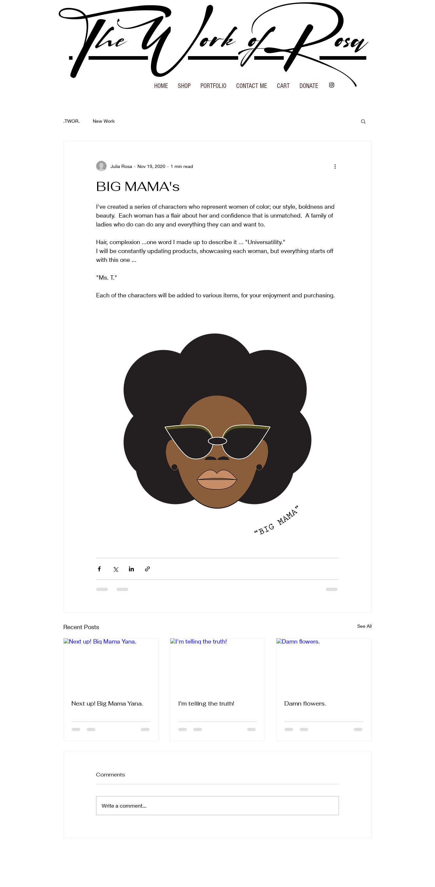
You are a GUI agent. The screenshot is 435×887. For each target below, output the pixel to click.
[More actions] (335, 166)
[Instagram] (331, 85)
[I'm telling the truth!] (217, 664)
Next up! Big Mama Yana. (107, 703)
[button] (184, 83)
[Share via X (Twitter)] (115, 569)
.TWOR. (71, 121)
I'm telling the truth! (206, 703)
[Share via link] (147, 569)
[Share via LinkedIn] (131, 569)
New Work (103, 121)
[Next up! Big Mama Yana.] (111, 664)
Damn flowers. (305, 703)
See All (364, 626)
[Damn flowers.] (324, 664)
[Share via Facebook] (99, 569)
